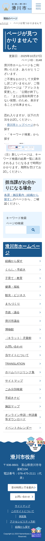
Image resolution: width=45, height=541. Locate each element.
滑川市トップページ (20, 124)
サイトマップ (22, 506)
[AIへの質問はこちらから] (36, 532)
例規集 (22, 516)
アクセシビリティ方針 (22, 521)
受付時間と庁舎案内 (22, 487)
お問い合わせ (22, 496)
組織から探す (22, 526)
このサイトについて (22, 511)
